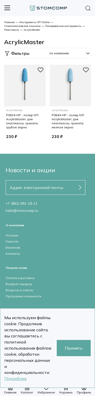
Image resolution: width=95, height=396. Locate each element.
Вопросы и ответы (19, 290)
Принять (74, 348)
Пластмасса (11, 29)
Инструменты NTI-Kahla (34, 22)
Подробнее (15, 378)
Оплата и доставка (20, 278)
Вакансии (13, 247)
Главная (9, 22)
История (12, 235)
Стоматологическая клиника (22, 26)
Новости (12, 241)
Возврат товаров (19, 284)
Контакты (13, 253)
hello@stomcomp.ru (22, 210)
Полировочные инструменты (63, 26)
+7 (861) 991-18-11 (21, 203)
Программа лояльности (23, 296)
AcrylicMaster (32, 29)
